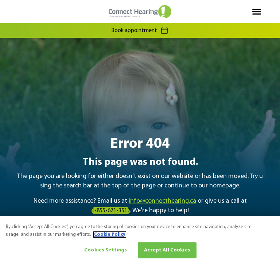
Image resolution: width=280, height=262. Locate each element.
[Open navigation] (256, 11)
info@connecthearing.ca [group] (162, 201)
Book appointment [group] (140, 30)
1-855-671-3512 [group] (111, 211)
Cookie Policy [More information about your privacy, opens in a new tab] (109, 234)
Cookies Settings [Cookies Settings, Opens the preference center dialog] (105, 250)
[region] (140, 239)
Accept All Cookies (167, 250)
